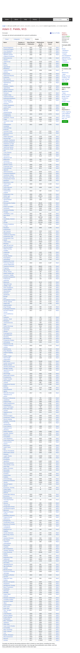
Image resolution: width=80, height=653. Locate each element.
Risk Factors (6, 361)
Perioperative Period (8, 506)
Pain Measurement (8, 463)
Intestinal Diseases (8, 538)
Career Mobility (7, 289)
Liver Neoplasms (7, 438)
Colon (5, 63)
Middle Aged (6, 196)
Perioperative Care (8, 238)
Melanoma (6, 282)
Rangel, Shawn (66, 101)
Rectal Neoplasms (8, 47)
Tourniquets (6, 198)
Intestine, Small (7, 319)
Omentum (6, 293)
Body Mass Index (8, 408)
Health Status (7, 447)
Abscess (5, 503)
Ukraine (5, 331)
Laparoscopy (6, 61)
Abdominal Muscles (8, 75)
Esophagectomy (7, 333)
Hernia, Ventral (7, 271)
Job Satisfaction (7, 335)
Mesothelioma (7, 338)
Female (5, 222)
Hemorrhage (6, 373)
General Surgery (7, 415)
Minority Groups (7, 569)
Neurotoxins (6, 328)
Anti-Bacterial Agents (9, 508)
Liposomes (6, 329)
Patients (5, 555)
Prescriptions (6, 257)
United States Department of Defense (7, 491)
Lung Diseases (7, 613)
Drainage (5, 387)
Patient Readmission (9, 403)
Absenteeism (6, 291)
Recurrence (6, 445)
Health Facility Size (8, 273)
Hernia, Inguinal (7, 301)
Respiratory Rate (8, 557)
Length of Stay (7, 95)
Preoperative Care (8, 194)
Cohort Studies (7, 605)
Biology (5, 296)
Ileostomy (6, 336)
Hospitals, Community (9, 421)
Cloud (6, 39)
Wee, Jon (64, 118)
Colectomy (6, 77)
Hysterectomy (7, 349)
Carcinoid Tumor (7, 131)
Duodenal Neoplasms (9, 277)
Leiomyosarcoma (8, 322)
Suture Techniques (8, 407)
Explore (65, 65)
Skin (4, 449)
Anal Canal (6, 154)
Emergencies (7, 520)
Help (25, 19)
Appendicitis (6, 88)
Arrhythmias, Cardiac (9, 417)
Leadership (6, 252)
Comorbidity (6, 627)
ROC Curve (6, 606)
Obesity (5, 482)
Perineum (6, 93)
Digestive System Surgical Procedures (66, 60)
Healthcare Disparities (9, 234)
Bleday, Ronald (66, 76)
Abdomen (6, 109)
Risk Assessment (8, 636)
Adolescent (6, 559)
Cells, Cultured (7, 631)
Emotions (5, 473)
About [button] (16, 19)
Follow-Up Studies (8, 206)
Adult (4, 324)
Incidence (6, 254)
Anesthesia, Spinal (8, 175)
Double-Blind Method (9, 494)
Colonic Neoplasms (8, 105)
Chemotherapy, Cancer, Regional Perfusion (8, 101)
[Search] (60, 19)
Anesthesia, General (8, 219)
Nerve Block (6, 215)
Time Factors (6, 380)
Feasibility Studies (8, 599)
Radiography (6, 619)
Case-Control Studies (9, 626)
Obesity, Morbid (7, 365)
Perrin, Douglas (66, 117)
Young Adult (6, 505)
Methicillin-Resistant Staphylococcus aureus (8, 394)
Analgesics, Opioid (8, 145)
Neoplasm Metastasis (9, 597)
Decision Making (7, 615)
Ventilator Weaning (8, 550)
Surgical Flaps (7, 401)
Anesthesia (6, 589)
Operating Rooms (8, 564)
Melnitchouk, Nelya (65, 73)
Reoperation (6, 545)
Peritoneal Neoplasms (9, 98)
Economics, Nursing (8, 487)
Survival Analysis (8, 247)
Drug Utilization (7, 350)
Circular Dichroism (8, 533)
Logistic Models (7, 456)
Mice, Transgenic (8, 620)
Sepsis (5, 240)
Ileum (4, 298)
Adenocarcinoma (8, 171)
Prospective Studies (8, 340)
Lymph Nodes (7, 107)
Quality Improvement (9, 363)
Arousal (5, 410)
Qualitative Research (9, 515)
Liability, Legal (7, 285)
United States (7, 241)
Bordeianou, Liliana (65, 98)
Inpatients (6, 622)
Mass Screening (7, 629)
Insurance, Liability (8, 275)
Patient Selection (8, 431)
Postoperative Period (9, 178)
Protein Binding (7, 617)
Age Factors (6, 270)
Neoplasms (6, 583)
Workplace (6, 321)
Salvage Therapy (8, 368)
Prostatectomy (7, 377)
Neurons (5, 638)
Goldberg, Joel (66, 77)
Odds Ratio (6, 624)
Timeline (27, 39)
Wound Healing (7, 419)
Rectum (5, 65)
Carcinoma (6, 208)
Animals (5, 640)
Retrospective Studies (9, 203)
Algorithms (6, 461)
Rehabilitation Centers (9, 300)
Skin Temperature (8, 548)
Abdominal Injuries (8, 147)
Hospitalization (7, 405)
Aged (4, 220)
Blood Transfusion (8, 587)
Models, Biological (8, 635)
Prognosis (6, 268)
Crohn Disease (7, 152)
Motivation (6, 590)
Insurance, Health (8, 601)
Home (7, 19)
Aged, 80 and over (8, 245)
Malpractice (6, 159)
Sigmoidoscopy (7, 284)
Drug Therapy (7, 307)
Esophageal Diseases (9, 308)
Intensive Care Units (8, 177)
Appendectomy (7, 53)
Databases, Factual (8, 117)
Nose (4, 354)
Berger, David (65, 96)
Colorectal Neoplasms (9, 173)
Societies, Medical (8, 433)
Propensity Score (8, 166)
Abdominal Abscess (8, 81)
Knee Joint (6, 608)
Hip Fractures (7, 231)
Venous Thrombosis (8, 450)
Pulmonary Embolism (9, 480)
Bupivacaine (6, 73)
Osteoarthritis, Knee (8, 464)
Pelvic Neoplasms (8, 287)
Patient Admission (8, 136)
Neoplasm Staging (8, 86)
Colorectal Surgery (8, 49)
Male (4, 217)
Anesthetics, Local (8, 213)
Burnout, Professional (9, 398)
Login (4, 26)
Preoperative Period (8, 522)
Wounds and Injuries (8, 582)
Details (37, 39)
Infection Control (7, 164)
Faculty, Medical (7, 256)
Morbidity (5, 592)
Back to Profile (55, 33)
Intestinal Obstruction (9, 366)
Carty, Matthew (66, 113)
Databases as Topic (8, 143)
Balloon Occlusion (8, 468)
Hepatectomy (7, 233)
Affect (5, 603)
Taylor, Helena (66, 115)
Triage (5, 119)
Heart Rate (6, 466)
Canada (5, 568)
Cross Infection (7, 426)
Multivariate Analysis (8, 375)
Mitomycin (6, 510)
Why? (57, 47)
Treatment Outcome (8, 266)
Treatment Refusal (8, 96)
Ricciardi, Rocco (66, 94)
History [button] (35, 19)
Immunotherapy (7, 478)
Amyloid (5, 382)
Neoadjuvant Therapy (9, 585)
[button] (70, 19)
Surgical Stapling (8, 352)
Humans (5, 205)
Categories (17, 39)
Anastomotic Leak (8, 236)
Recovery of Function (9, 524)
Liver (4, 633)
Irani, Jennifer (65, 79)
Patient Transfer (7, 379)
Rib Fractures (7, 79)
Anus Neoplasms (8, 51)
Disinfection (6, 294)
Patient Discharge (8, 326)
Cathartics (6, 317)
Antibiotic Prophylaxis (9, 140)
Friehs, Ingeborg (66, 112)
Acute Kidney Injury (8, 440)
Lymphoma (6, 400)
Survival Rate (7, 138)
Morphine (5, 243)
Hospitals (5, 547)
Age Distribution (7, 566)
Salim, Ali (64, 81)
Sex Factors (6, 540)
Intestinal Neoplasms (9, 142)
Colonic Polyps (7, 356)
